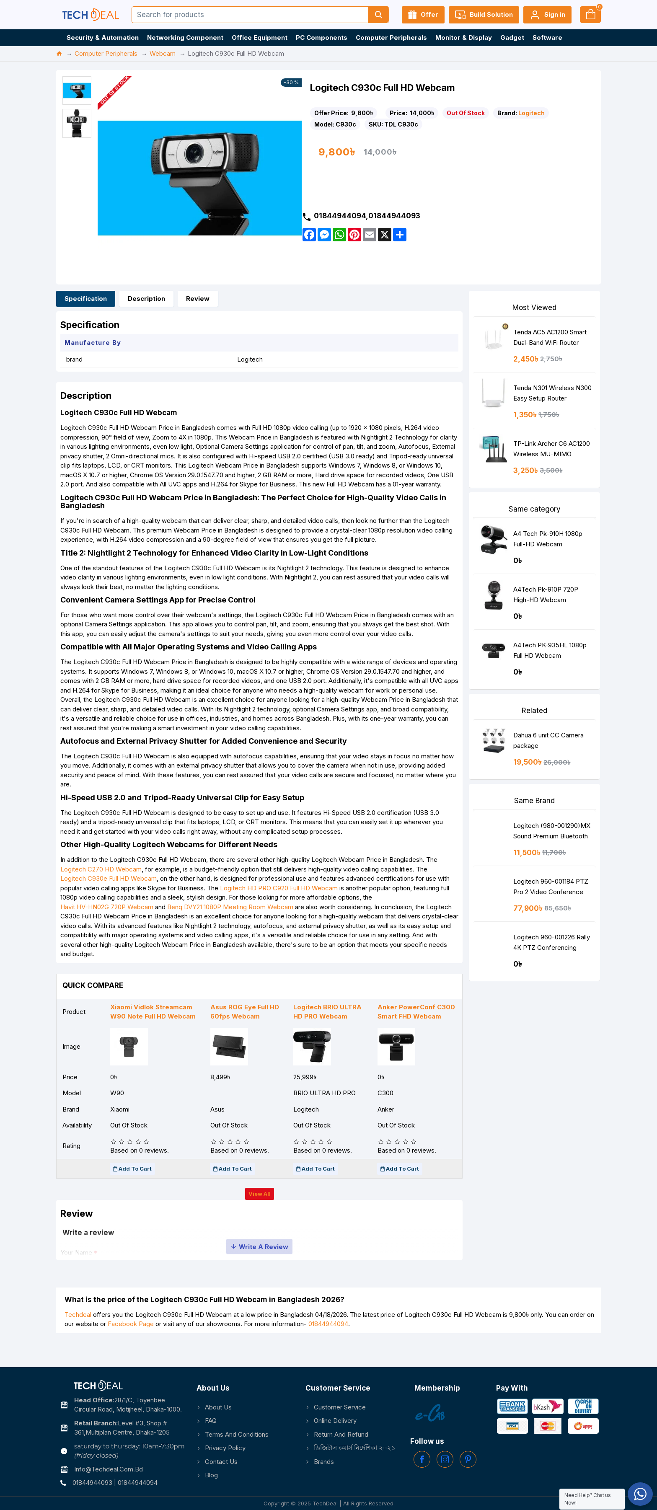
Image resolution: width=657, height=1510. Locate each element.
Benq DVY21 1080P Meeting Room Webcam (234, 924)
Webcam (163, 53)
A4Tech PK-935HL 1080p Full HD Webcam (550, 650)
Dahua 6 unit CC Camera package (548, 740)
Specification (86, 299)
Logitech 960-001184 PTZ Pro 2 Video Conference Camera (550, 888)
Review (198, 299)
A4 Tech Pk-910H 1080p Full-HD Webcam (547, 539)
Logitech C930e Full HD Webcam (113, 896)
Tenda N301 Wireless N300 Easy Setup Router (552, 393)
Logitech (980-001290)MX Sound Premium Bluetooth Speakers (551, 833)
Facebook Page (131, 1349)
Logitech (531, 112)
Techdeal (78, 1340)
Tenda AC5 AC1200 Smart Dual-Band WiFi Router (550, 337)
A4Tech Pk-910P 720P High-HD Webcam (545, 594)
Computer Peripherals (106, 53)
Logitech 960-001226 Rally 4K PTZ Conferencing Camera (551, 944)
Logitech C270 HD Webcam (105, 887)
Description (146, 299)
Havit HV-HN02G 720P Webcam (111, 924)
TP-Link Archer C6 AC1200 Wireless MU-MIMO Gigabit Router (551, 451)
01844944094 (328, 1349)
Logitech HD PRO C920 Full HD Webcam (283, 906)
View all (259, 1214)
